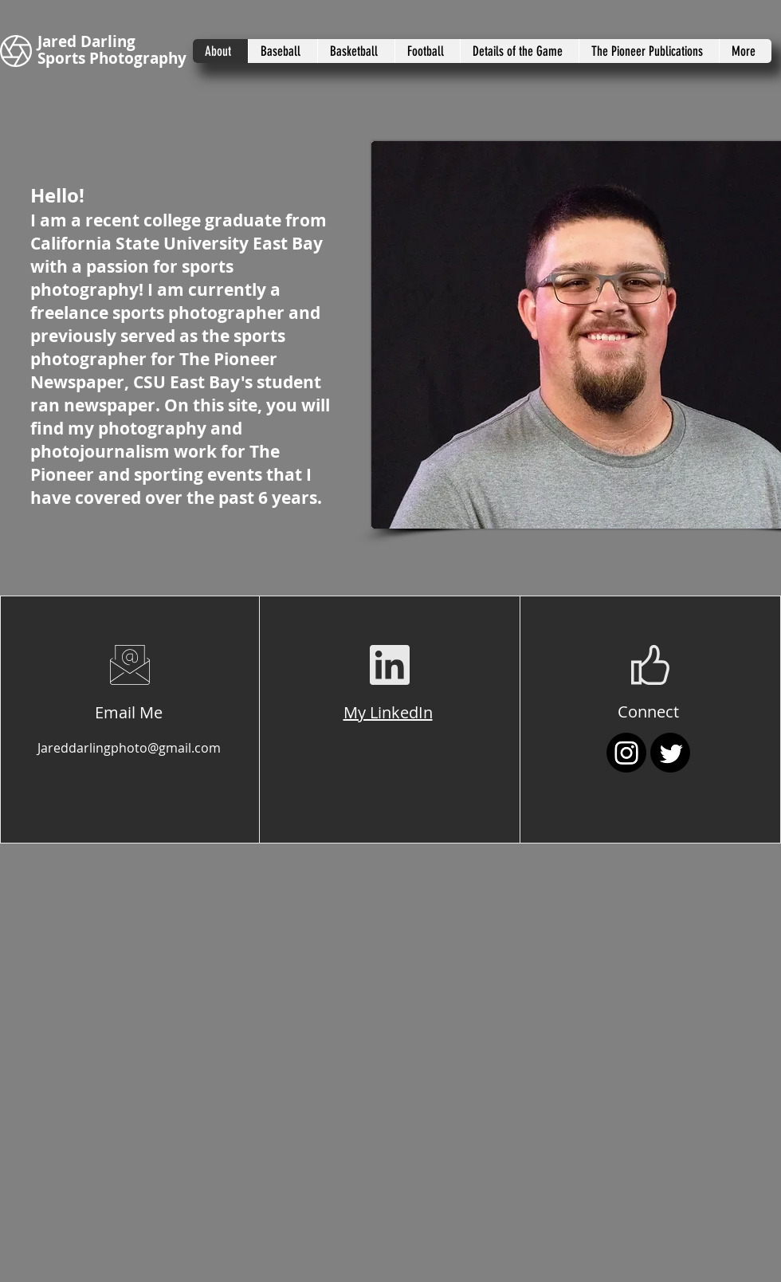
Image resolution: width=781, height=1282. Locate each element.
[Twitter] (670, 753)
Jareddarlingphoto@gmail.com (129, 748)
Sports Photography (111, 58)
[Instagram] (626, 753)
